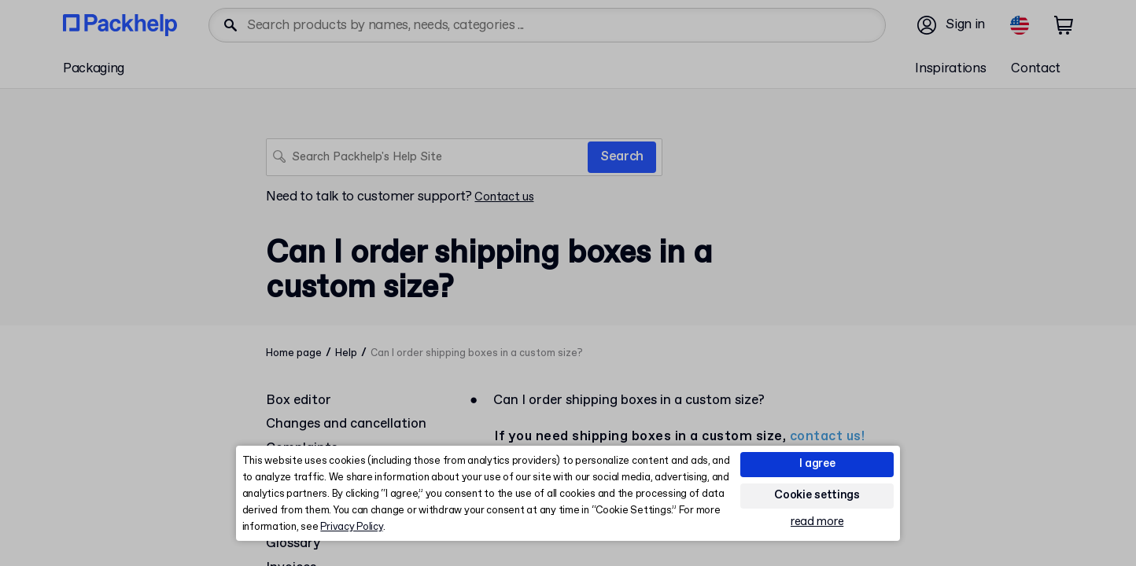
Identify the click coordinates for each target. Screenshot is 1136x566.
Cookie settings (817, 495)
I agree (817, 464)
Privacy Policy (351, 527)
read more (817, 522)
